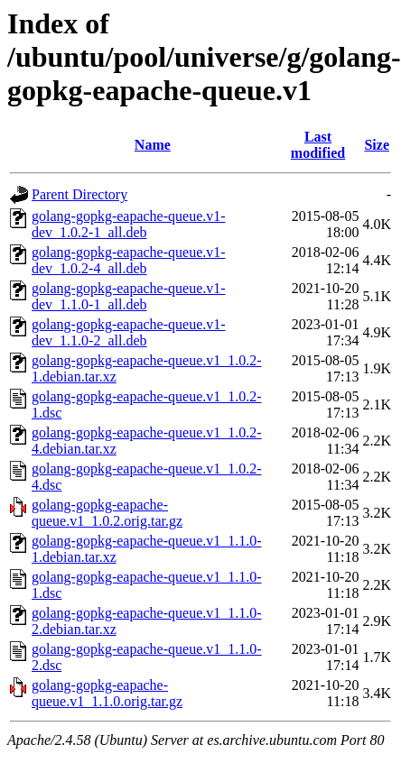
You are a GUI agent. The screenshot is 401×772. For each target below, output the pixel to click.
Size (376, 144)
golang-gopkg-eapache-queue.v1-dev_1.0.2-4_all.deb (129, 260)
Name (153, 144)
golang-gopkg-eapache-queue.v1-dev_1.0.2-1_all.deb (129, 224)
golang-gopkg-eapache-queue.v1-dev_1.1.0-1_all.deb (129, 296)
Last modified (318, 145)
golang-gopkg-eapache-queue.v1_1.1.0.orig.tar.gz (107, 693)
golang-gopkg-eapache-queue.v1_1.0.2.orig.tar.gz (107, 512)
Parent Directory (79, 194)
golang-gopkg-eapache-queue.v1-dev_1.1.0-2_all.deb (129, 332)
